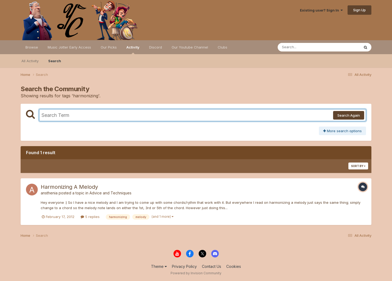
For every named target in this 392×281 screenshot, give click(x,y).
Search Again (348, 115)
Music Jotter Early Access (69, 47)
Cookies (233, 266)
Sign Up (359, 10)
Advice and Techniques (110, 193)
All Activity (30, 61)
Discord (155, 47)
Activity (133, 49)
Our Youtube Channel (190, 47)
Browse (31, 47)
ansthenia (49, 193)
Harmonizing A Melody (69, 187)
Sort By (358, 166)
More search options (342, 131)
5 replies (90, 217)
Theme (159, 266)
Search (54, 61)
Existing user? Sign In (321, 10)
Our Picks (109, 47)
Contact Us (211, 266)
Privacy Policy (184, 266)
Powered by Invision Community (196, 273)
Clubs (222, 47)
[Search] (304, 47)
